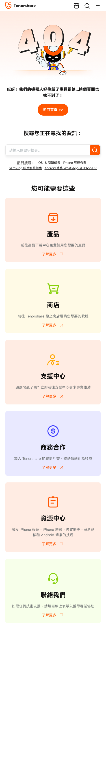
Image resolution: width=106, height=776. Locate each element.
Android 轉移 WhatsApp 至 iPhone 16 (71, 168)
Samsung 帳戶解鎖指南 (25, 168)
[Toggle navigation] (95, 5)
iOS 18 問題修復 (49, 162)
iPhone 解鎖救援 (74, 162)
